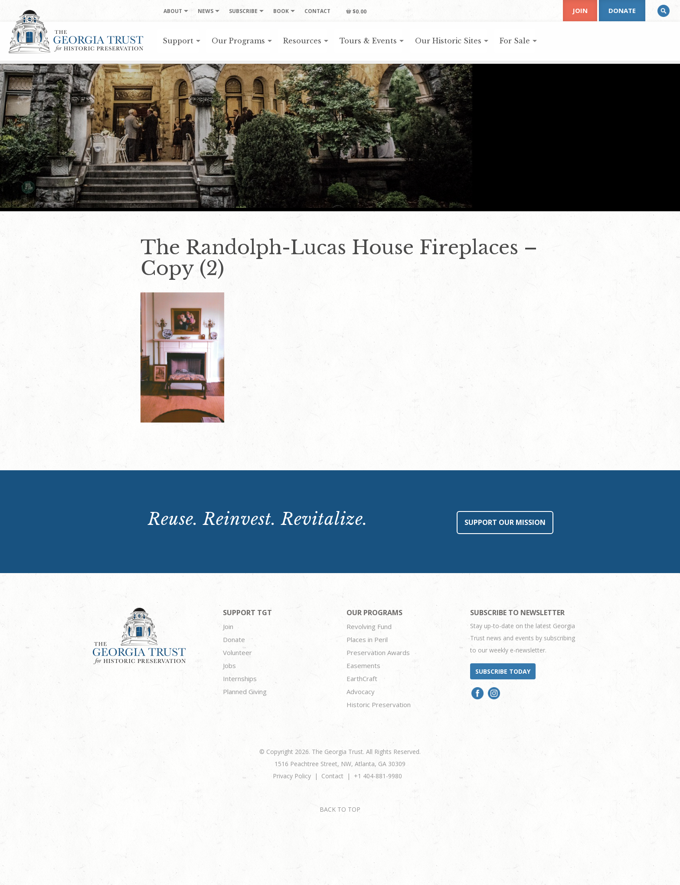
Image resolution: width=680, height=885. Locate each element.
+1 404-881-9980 (378, 776)
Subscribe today (502, 671)
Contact (332, 776)
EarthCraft (362, 678)
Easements (363, 665)
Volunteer (237, 652)
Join (580, 10)
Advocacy (361, 691)
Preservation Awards (378, 652)
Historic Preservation (379, 704)
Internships (240, 678)
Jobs (229, 665)
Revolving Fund (369, 626)
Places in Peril (367, 639)
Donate (622, 10)
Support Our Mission (505, 522)
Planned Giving (245, 691)
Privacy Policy (292, 776)
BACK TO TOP (340, 809)
